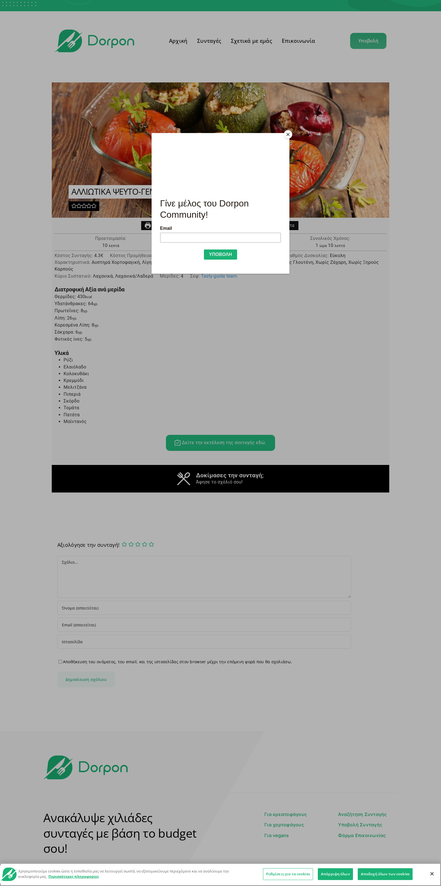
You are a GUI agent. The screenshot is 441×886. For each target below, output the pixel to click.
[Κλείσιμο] (432, 873)
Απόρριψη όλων (335, 873)
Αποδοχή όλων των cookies (385, 873)
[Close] (288, 134)
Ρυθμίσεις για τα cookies (288, 873)
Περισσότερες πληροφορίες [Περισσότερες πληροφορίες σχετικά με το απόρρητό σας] (73, 876)
